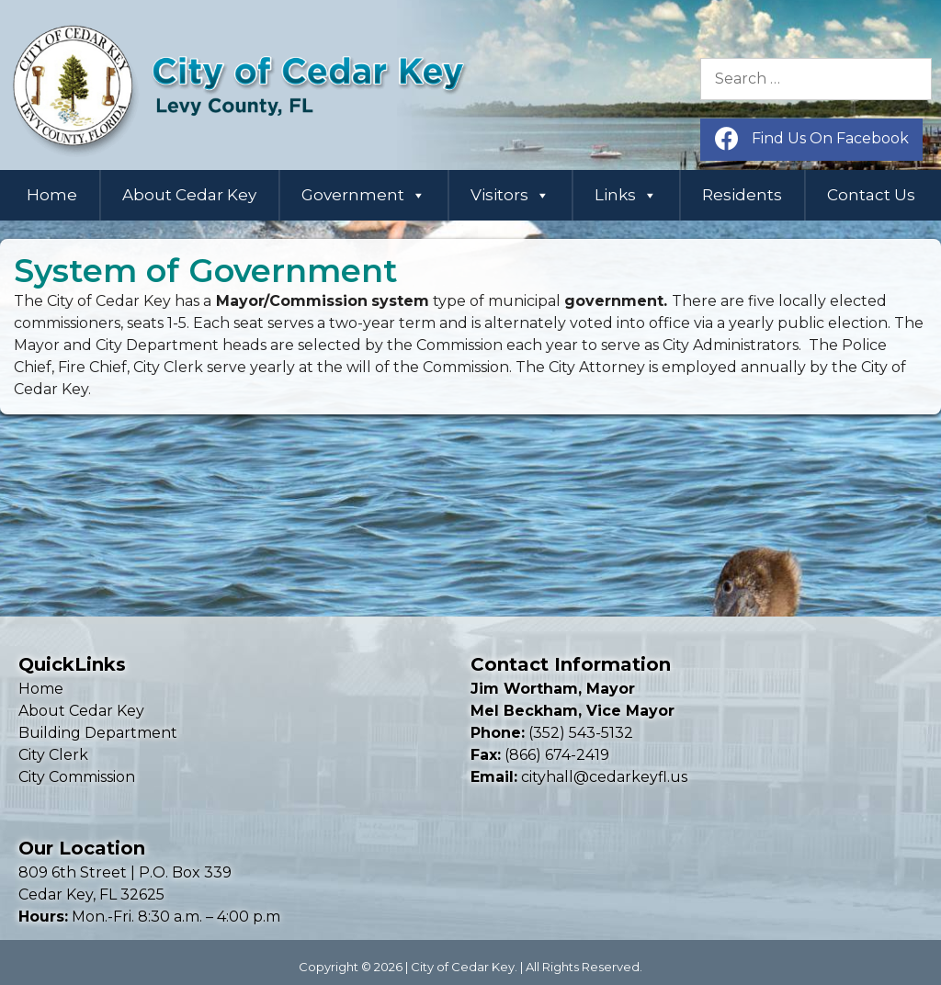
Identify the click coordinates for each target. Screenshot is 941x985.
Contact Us (871, 195)
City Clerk (53, 755)
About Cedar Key (189, 195)
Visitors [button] (510, 195)
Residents (742, 195)
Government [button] (363, 195)
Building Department (97, 733)
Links (626, 195)
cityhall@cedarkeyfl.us (604, 777)
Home (52, 195)
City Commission (76, 777)
